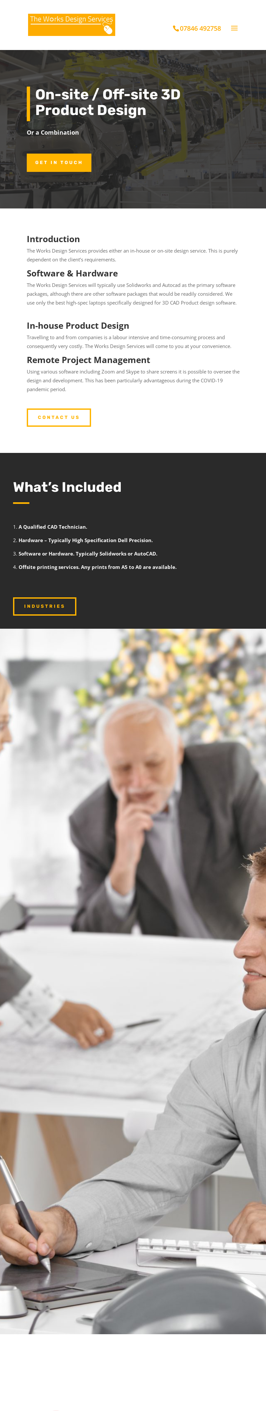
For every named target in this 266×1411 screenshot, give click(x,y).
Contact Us (59, 417)
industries (44, 606)
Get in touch (59, 162)
